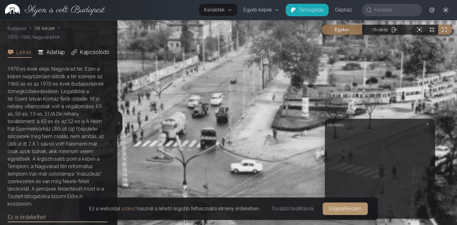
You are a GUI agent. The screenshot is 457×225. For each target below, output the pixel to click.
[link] (52, 10)
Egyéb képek (262, 10)
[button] (432, 10)
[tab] (21, 52)
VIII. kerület (44, 28)
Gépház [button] (343, 10)
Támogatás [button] (307, 10)
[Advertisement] (380, 172)
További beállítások (292, 209)
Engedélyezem (345, 209)
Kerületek (218, 10)
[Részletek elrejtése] (119, 122)
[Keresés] (395, 10)
